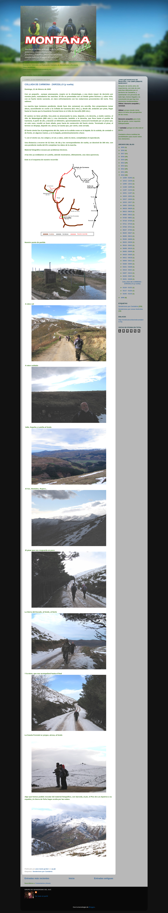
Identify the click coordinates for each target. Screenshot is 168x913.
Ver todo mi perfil (41, 896)
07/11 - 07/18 (127, 224)
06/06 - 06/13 (127, 236)
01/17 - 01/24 (127, 291)
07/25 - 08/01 (127, 218)
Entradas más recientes (36, 878)
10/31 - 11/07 (127, 193)
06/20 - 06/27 (127, 233)
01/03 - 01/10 (127, 294)
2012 (123, 169)
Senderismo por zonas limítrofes (130, 309)
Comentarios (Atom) (43, 883)
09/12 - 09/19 (127, 211)
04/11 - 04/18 (127, 258)
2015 (123, 159)
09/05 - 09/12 (127, 215)
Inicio (72, 878)
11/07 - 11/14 (127, 190)
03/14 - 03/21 (127, 270)
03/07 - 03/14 (127, 273)
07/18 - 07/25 (127, 221)
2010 (123, 175)
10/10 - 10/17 (127, 202)
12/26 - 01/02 (127, 178)
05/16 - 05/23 (127, 245)
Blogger (92, 907)
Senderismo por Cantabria (42, 871)
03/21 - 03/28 (127, 267)
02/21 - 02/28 (127, 279)
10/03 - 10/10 (127, 205)
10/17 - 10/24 (127, 199)
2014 (123, 163)
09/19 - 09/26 (127, 208)
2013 (123, 166)
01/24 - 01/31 (127, 287)
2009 (123, 297)
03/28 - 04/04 (127, 264)
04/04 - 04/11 (127, 261)
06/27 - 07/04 (127, 230)
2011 (123, 172)
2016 (123, 156)
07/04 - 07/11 (127, 227)
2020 (123, 147)
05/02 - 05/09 (127, 251)
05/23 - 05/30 (127, 242)
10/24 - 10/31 (127, 196)
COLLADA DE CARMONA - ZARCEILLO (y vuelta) (49, 84)
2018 (123, 150)
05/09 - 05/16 (127, 248)
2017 (123, 153)
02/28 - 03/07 (127, 276)
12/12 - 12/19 (127, 181)
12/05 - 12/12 (127, 184)
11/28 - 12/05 (127, 187)
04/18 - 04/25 (127, 254)
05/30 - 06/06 (127, 239)
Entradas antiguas (103, 878)
